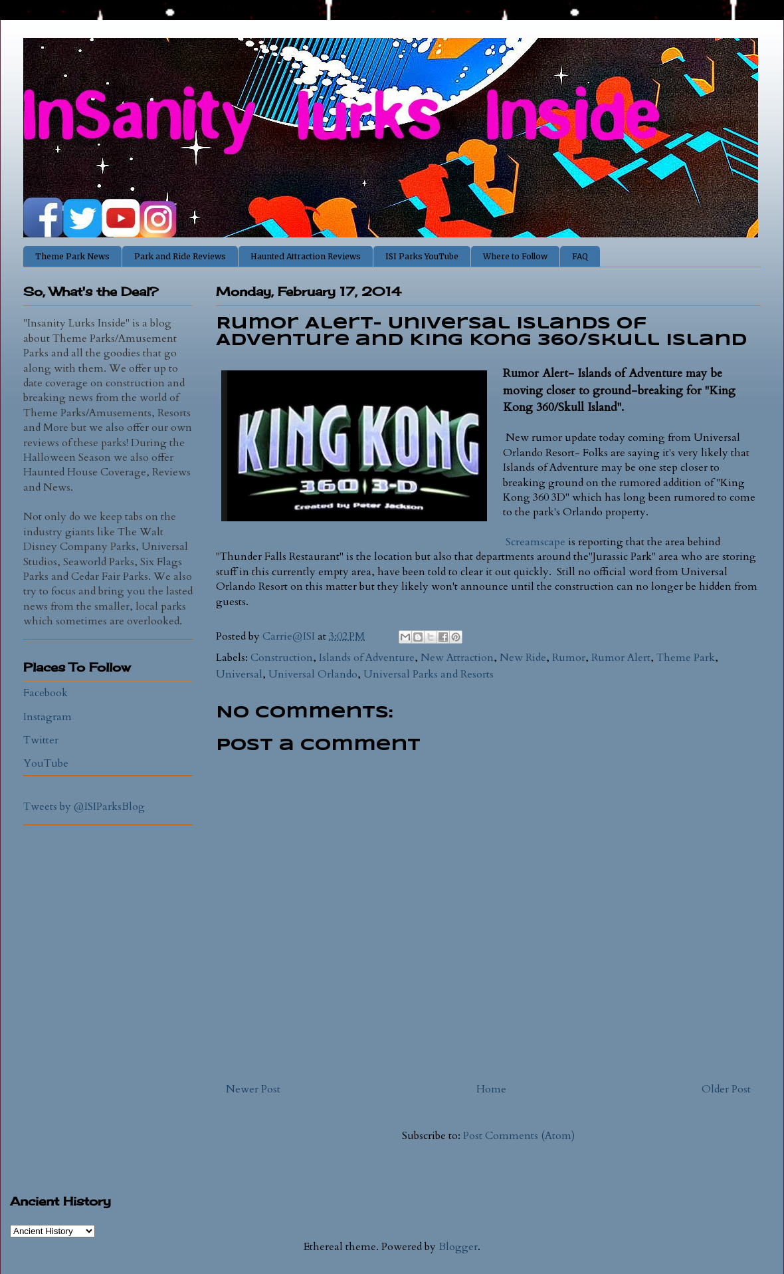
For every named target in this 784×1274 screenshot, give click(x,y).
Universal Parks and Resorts (428, 674)
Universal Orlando (312, 674)
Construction (281, 657)
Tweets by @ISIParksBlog (84, 806)
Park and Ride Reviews (180, 256)
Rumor (568, 657)
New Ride (523, 657)
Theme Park (685, 657)
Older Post (726, 1089)
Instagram (47, 716)
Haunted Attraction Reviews (305, 256)
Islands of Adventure (367, 657)
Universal (239, 674)
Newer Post (253, 1089)
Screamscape (535, 542)
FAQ (580, 256)
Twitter (40, 740)
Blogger (458, 1246)
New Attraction (457, 657)
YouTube (45, 763)
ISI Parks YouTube (421, 256)
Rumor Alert (620, 657)
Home (491, 1089)
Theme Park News (72, 256)
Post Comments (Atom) (519, 1135)
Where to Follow (515, 256)
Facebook (45, 693)
